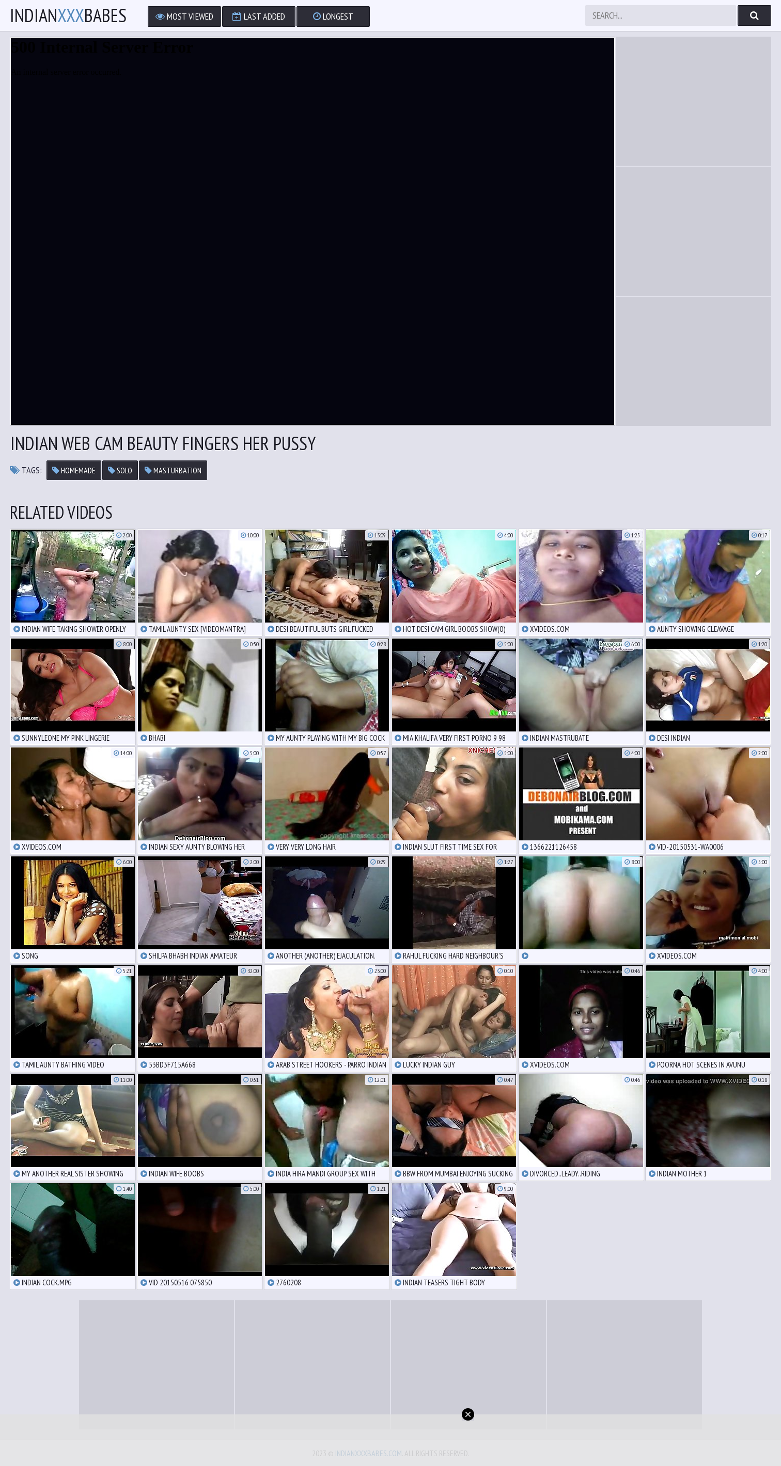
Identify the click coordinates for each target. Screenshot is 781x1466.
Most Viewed (184, 16)
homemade (74, 470)
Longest (333, 16)
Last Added (258, 16)
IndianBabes (68, 15)
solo (120, 470)
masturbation (173, 470)
